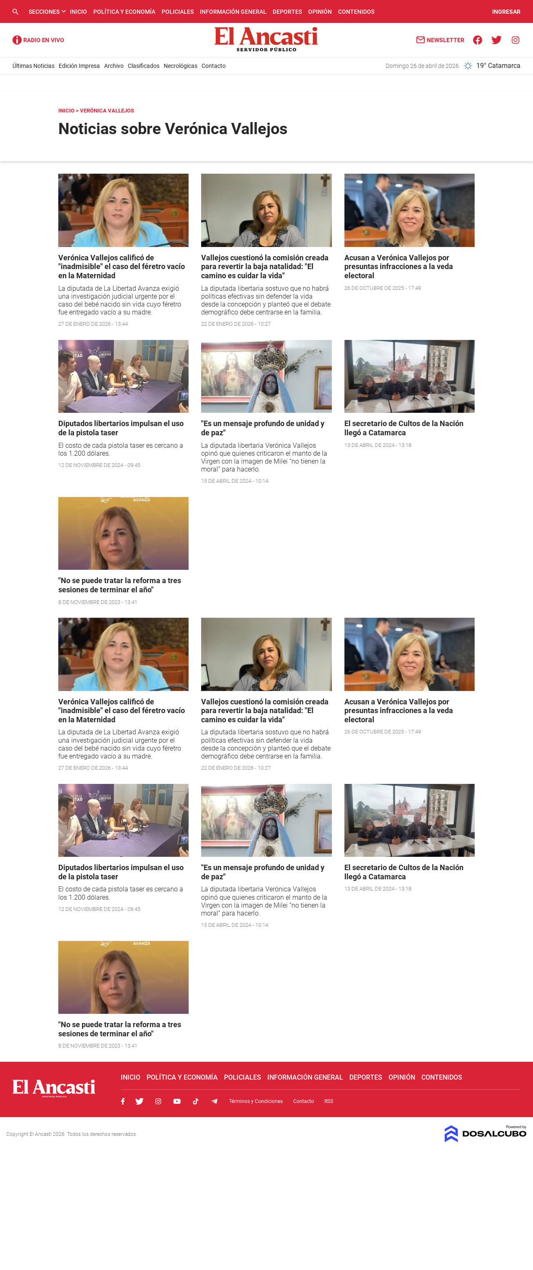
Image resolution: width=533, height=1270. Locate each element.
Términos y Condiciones (256, 1101)
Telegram (214, 1101)
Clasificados (143, 65)
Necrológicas (180, 65)
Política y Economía (124, 11)
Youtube (177, 1101)
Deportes (287, 11)
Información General (233, 11)
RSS (328, 1101)
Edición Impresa (79, 65)
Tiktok (196, 1101)
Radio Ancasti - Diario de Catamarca (38, 40)
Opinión (320, 11)
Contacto (214, 65)
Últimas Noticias (33, 65)
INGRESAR (506, 12)
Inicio (78, 11)
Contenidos (356, 11)
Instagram (158, 1101)
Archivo (114, 65)
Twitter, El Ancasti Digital (139, 1101)
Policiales (178, 11)
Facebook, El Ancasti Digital (123, 1101)
